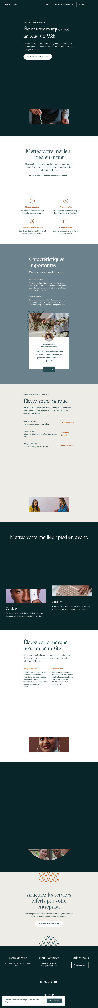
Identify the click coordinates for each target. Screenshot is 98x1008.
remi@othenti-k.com (49, 966)
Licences (47, 4)
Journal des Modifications (61, 4)
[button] (90, 4)
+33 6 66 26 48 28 (49, 963)
